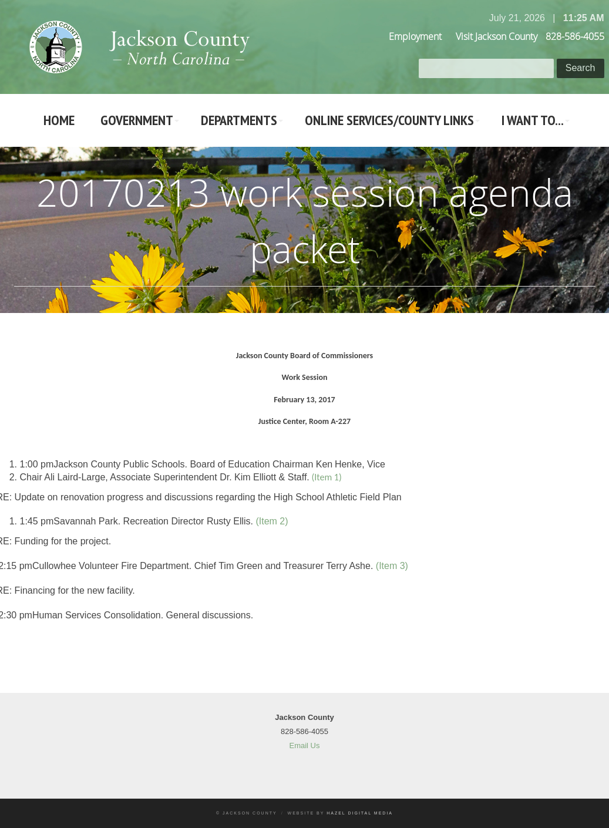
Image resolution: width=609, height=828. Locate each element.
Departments (239, 120)
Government (136, 120)
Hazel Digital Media (360, 813)
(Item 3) (392, 566)
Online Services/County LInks (389, 120)
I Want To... (533, 120)
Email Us (304, 745)
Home (59, 120)
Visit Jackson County (496, 36)
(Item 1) (326, 477)
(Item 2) (271, 521)
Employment (415, 36)
